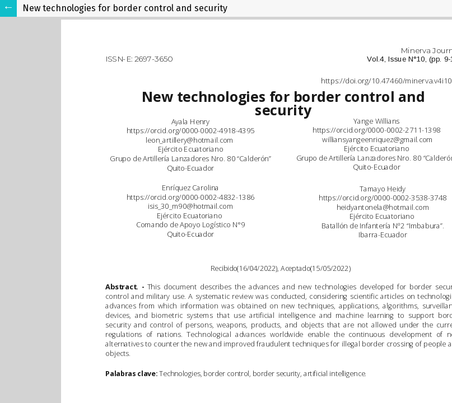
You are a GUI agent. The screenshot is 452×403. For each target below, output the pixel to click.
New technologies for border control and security (124, 8)
